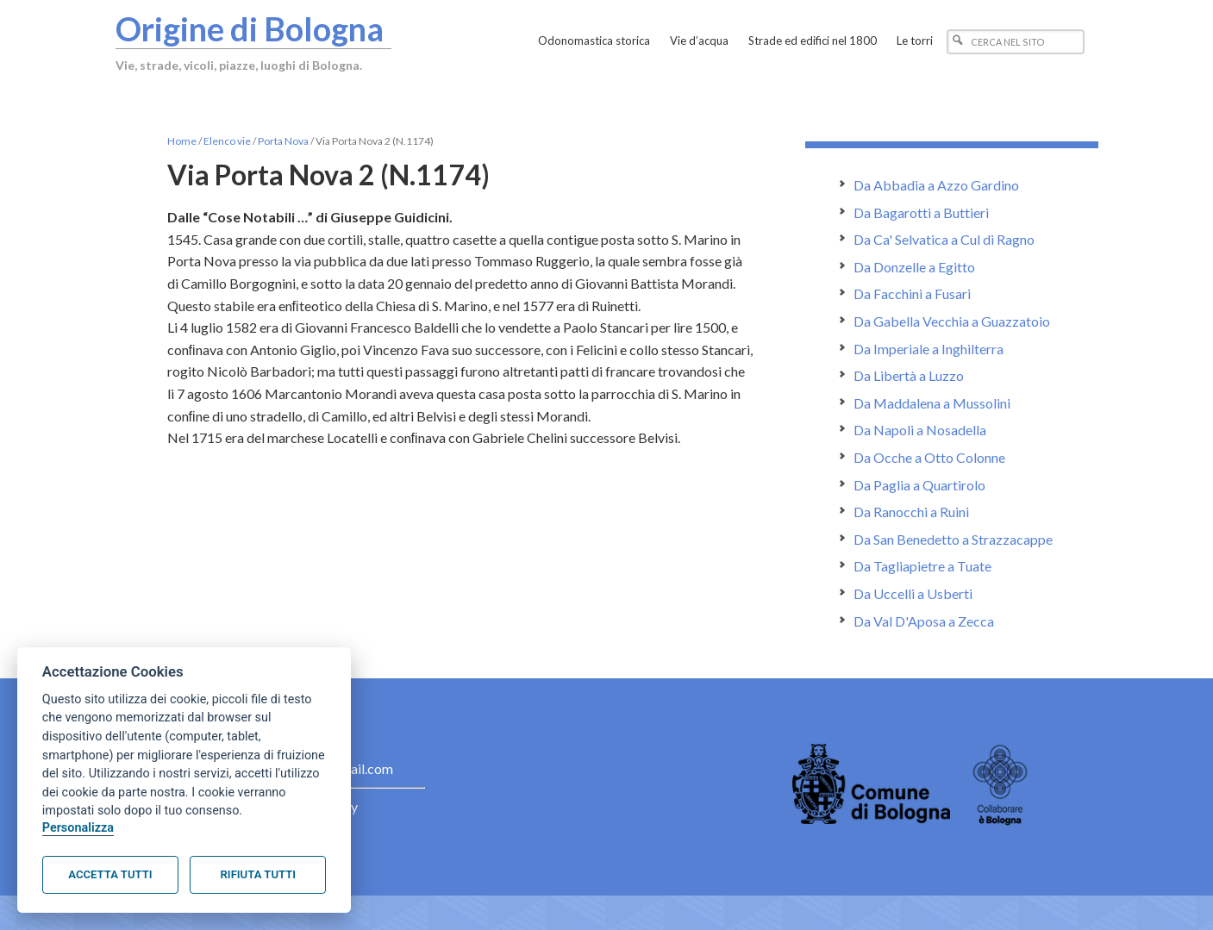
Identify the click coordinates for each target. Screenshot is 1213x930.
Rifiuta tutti (258, 874)
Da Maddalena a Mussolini (931, 403)
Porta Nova (283, 140)
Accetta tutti (110, 874)
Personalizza (78, 828)
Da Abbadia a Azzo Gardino (936, 185)
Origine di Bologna (251, 28)
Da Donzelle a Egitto (914, 267)
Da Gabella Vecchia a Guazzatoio (951, 321)
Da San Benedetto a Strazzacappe (953, 539)
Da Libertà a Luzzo (908, 375)
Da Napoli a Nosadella (919, 429)
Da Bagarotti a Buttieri (921, 212)
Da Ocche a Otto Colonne (929, 457)
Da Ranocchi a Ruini (911, 511)
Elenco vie (227, 140)
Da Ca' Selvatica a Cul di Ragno (944, 239)
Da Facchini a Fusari (912, 293)
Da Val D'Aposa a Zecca (923, 621)
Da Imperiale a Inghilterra (928, 348)
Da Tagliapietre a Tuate (922, 566)
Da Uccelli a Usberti (912, 593)
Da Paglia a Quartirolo (919, 485)
